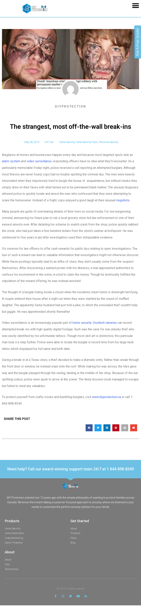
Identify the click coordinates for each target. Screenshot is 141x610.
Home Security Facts (87, 142)
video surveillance (39, 161)
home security (81, 323)
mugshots (123, 200)
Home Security (67, 142)
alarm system (11, 161)
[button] (135, 5)
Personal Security (108, 142)
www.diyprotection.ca (106, 397)
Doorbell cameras (105, 323)
